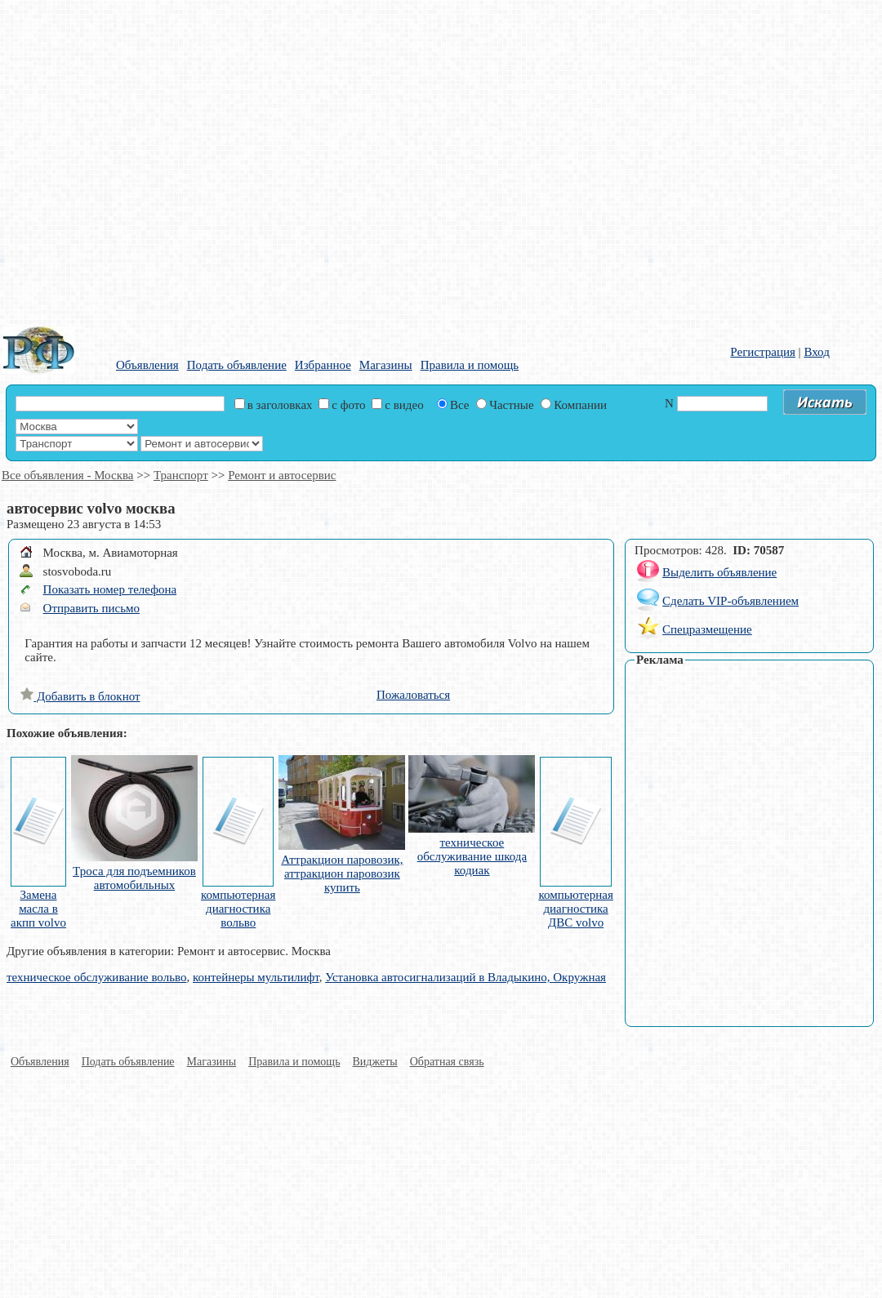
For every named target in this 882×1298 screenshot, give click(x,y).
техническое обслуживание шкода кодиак (472, 856)
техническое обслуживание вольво (96, 977)
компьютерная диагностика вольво (238, 908)
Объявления (147, 364)
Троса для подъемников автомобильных (134, 878)
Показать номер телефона (109, 589)
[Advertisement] (160, 160)
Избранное (323, 364)
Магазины (385, 364)
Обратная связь (447, 1062)
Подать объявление (237, 364)
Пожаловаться (413, 694)
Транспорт (181, 475)
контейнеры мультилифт (256, 977)
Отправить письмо (91, 608)
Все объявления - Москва (67, 475)
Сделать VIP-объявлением (730, 600)
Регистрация (762, 351)
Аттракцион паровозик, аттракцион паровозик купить (342, 873)
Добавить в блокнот (80, 696)
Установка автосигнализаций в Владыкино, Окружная (465, 977)
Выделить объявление (719, 572)
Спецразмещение (707, 629)
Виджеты (375, 1062)
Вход (816, 351)
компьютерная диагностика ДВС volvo (575, 908)
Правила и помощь (470, 364)
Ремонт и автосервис (282, 475)
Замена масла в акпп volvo (38, 908)
